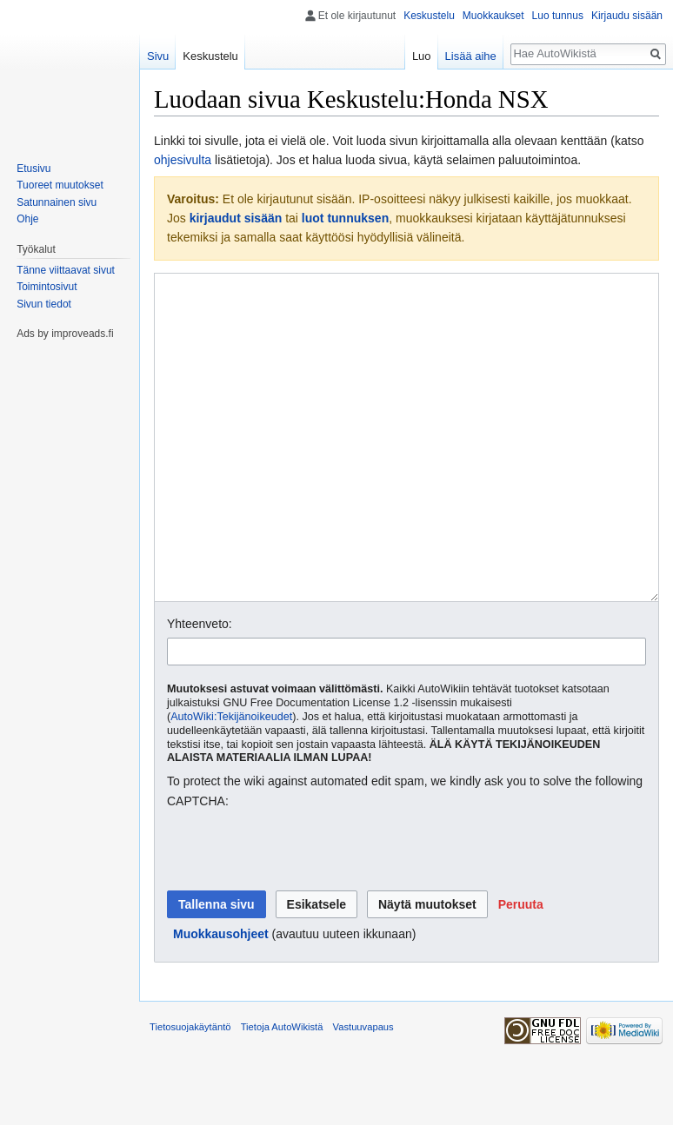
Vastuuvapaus (363, 1092)
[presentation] (299, 916)
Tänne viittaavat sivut (66, 270)
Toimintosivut (47, 287)
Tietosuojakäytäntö (190, 1092)
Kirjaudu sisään (627, 16)
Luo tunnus (557, 16)
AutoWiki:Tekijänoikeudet (231, 782)
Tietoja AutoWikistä (282, 1092)
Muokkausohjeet (221, 999)
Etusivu (33, 168)
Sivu (158, 56)
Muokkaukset (493, 16)
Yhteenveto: (199, 689)
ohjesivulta (182, 160)
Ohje (27, 219)
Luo (421, 56)
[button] (521, 969)
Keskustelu (429, 16)
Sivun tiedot (44, 304)
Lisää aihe (470, 56)
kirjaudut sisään (236, 218)
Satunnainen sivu (57, 202)
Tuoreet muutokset (60, 185)
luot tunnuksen (345, 218)
